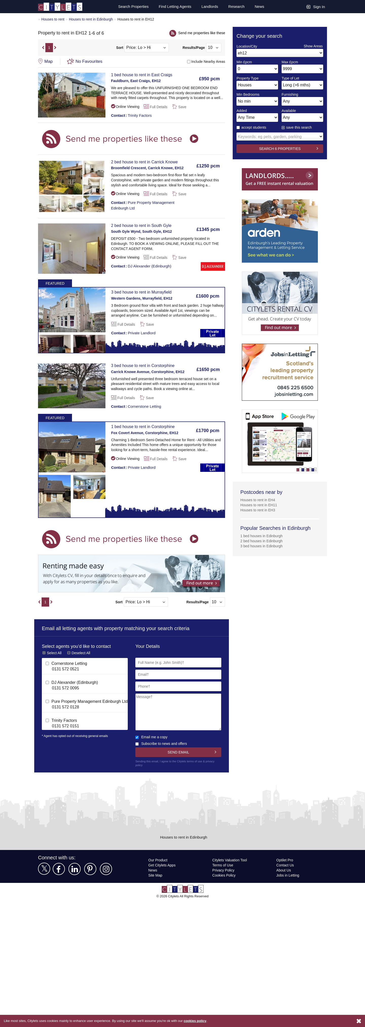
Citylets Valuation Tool (230, 860)
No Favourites (89, 61)
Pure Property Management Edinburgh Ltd (144, 205)
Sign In (315, 6)
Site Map (155, 875)
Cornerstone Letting (137, 406)
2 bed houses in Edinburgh (262, 540)
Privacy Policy (223, 870)
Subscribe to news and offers (162, 743)
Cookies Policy (223, 875)
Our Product (158, 860)
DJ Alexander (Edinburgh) (141, 265)
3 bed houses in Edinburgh (262, 546)
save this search (299, 127)
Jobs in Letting (288, 875)
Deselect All (81, 652)
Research (236, 6)
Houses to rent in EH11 (259, 504)
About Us (283, 870)
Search (130, 6)
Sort (119, 47)
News (259, 6)
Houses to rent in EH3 (258, 510)
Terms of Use (223, 865)
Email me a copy (151, 736)
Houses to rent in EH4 (258, 499)
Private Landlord (134, 332)
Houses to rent (53, 19)
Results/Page (194, 47)
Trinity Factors (132, 115)
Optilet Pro (285, 860)
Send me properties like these (200, 32)
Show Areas (313, 46)
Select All (54, 652)
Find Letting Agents (173, 6)
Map (48, 61)
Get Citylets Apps (162, 865)
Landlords (209, 6)
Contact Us (285, 865)
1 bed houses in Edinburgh (262, 535)
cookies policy (202, 1021)
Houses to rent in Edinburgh (93, 19)
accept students (251, 127)
